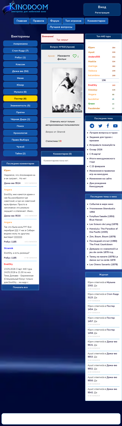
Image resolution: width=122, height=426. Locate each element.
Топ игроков (73, 21)
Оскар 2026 (95, 149)
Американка (20, 43)
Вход (102, 7)
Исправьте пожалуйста (102, 145)
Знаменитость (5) (20, 105)
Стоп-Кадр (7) (20, 50)
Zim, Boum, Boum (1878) (102, 236)
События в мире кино (101, 204)
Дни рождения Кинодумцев (97, 185)
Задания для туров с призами (101, 139)
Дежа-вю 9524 (12, 183)
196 (104, 80)
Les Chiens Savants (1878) (103, 264)
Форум (54, 21)
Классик (20, 64)
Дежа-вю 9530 (12, 215)
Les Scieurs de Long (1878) (103, 224)
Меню (20, 78)
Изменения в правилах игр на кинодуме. (102, 172)
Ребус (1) (20, 57)
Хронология (20, 133)
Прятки (20, 112)
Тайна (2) (20, 153)
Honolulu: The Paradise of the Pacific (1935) (103, 230)
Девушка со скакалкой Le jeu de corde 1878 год (103, 250)
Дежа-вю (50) (20, 71)
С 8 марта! (95, 154)
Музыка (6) (20, 92)
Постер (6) (20, 98)
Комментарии (96, 21)
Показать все (20, 287)
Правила (38, 21)
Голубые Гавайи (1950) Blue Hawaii (101, 218)
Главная (22, 21)
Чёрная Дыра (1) (20, 119)
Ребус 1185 (10, 241)
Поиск (20, 126)
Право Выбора (20, 139)
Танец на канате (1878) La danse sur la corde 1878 (103, 258)
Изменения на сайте (100, 178)
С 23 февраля (97, 166)
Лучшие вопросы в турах (103, 132)
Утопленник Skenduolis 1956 (102, 210)
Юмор (20, 85)
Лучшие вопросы (61, 27)
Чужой (20, 146)
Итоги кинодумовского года (102, 160)
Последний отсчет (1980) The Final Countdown (103, 243)
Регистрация (102, 12)
